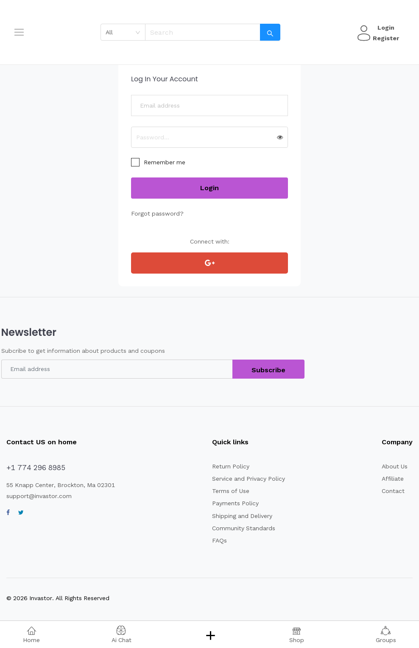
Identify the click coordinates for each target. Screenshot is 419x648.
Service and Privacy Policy (244, 478)
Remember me (163, 162)
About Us (394, 466)
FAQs (217, 540)
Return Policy (227, 466)
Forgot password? (155, 213)
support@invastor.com (36, 496)
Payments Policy (231, 503)
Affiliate (391, 478)
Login (385, 27)
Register (385, 38)
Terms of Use (227, 490)
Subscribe (268, 370)
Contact (392, 490)
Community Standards (239, 528)
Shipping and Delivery (238, 515)
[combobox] (125, 32)
